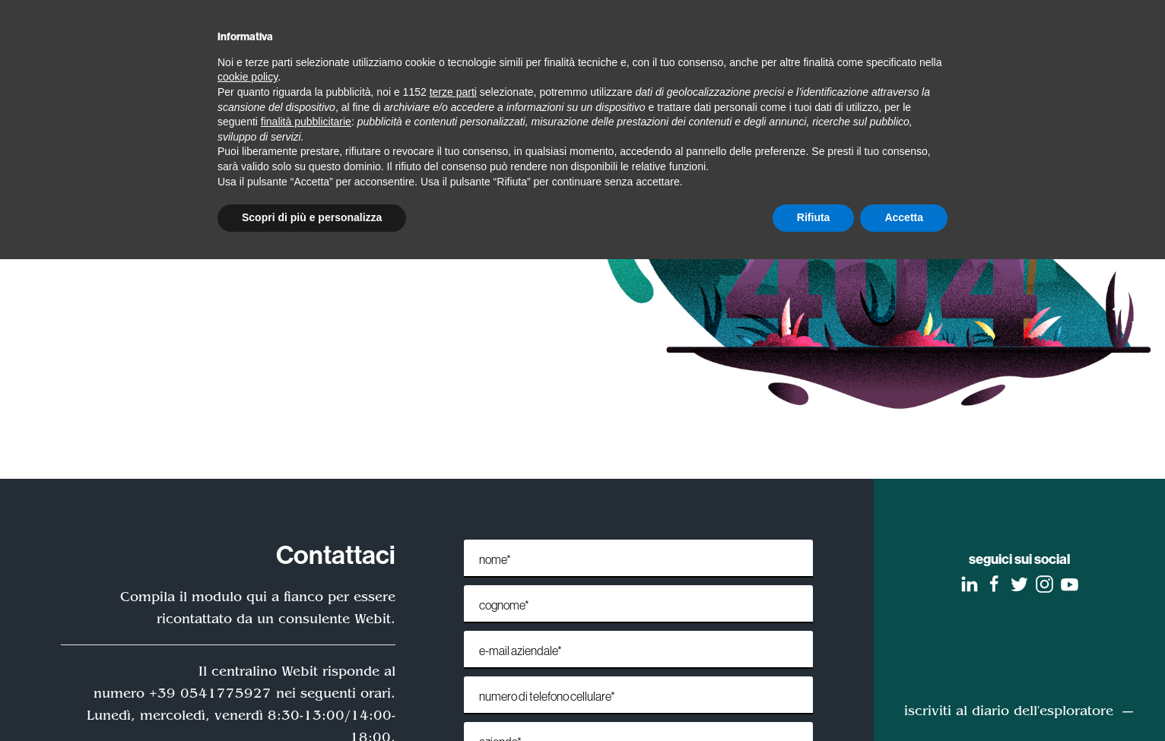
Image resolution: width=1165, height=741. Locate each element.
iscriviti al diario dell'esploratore (1008, 710)
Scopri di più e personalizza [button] (312, 217)
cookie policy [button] (247, 77)
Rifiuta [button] (813, 217)
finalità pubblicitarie (306, 122)
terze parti (453, 92)
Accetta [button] (903, 217)
